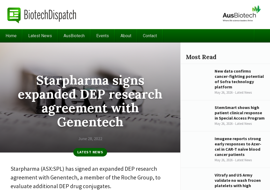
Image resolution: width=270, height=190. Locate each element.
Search (262, 35)
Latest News (40, 35)
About (125, 35)
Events (102, 35)
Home (11, 35)
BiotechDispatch (41, 14)
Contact (150, 35)
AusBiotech (74, 35)
